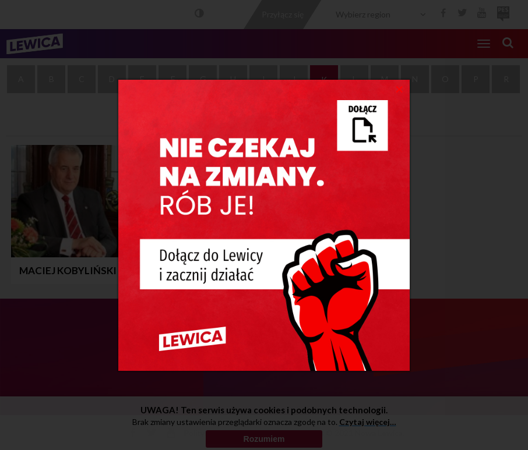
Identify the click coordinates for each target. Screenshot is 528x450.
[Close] (399, 88)
